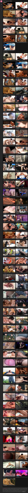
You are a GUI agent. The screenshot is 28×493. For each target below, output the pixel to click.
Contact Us (24, 491)
